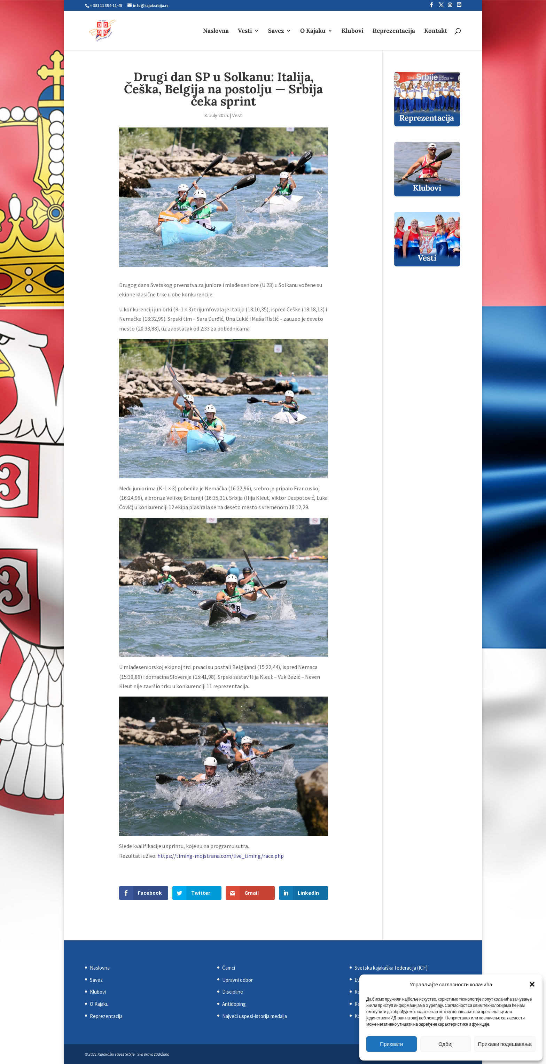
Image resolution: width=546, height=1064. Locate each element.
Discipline (232, 991)
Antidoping (234, 1004)
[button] (532, 984)
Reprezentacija (394, 31)
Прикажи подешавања (505, 1044)
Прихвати (391, 1044)
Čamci (228, 967)
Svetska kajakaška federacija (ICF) (391, 967)
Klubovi (353, 31)
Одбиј (445, 1044)
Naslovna (216, 31)
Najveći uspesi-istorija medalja (254, 1016)
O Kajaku (313, 31)
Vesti (245, 31)
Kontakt (435, 31)
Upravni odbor (237, 980)
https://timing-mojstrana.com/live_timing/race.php (220, 855)
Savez (276, 31)
